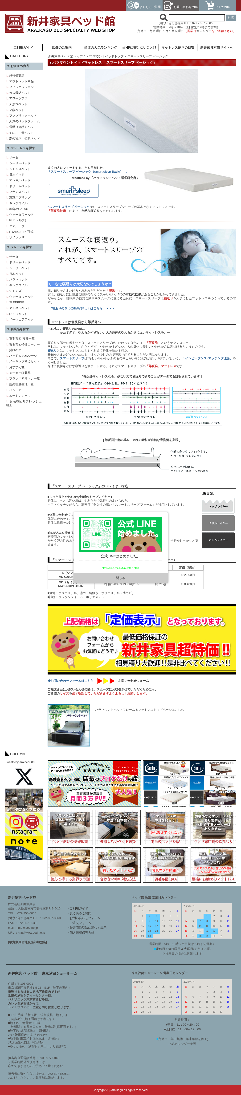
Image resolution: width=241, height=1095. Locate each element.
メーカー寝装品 (20, 373)
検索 (231, 18)
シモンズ (15, 291)
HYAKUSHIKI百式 (21, 232)
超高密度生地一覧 (21, 384)
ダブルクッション (21, 87)
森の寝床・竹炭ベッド (24, 138)
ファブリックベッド (23, 115)
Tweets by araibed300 (20, 762)
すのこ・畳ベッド (21, 133)
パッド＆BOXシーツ (23, 355)
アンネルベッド (20, 180)
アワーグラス (18, 98)
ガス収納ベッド (20, 93)
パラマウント (18, 279)
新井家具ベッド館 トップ (65, 56)
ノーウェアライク (21, 319)
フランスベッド (20, 192)
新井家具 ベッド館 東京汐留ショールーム (42, 973)
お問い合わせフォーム (133, 680)
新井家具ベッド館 (22, 898)
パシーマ (15, 390)
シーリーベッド (20, 163)
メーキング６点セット (24, 361)
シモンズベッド (20, 169)
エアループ (17, 226)
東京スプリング (20, 197)
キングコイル (18, 203)
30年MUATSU (18, 209)
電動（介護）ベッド (23, 127)
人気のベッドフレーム (24, 121)
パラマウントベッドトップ (105, 56)
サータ (13, 157)
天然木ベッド (18, 104)
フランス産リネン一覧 (24, 378)
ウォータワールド (21, 214)
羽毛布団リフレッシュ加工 (24, 403)
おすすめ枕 (17, 367)
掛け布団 (15, 350)
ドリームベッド (20, 186)
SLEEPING (16, 302)
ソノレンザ (17, 237)
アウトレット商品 (21, 81)
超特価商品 (17, 75)
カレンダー (204, 31)
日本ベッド (17, 174)
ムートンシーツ (20, 395)
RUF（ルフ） (18, 220)
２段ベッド (17, 110)
